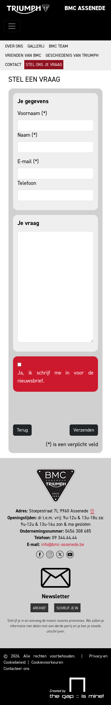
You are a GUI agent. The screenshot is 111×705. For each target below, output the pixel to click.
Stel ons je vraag (44, 64)
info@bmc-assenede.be (62, 544)
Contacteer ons (17, 668)
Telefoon (26, 183)
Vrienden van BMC (23, 55)
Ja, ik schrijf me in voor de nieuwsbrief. (55, 376)
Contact (13, 64)
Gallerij (36, 46)
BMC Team (58, 46)
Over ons (14, 46)
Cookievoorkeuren (47, 662)
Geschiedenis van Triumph (72, 55)
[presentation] (58, 408)
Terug (22, 430)
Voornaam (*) (32, 113)
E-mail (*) (28, 161)
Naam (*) (27, 135)
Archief (39, 608)
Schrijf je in (67, 608)
